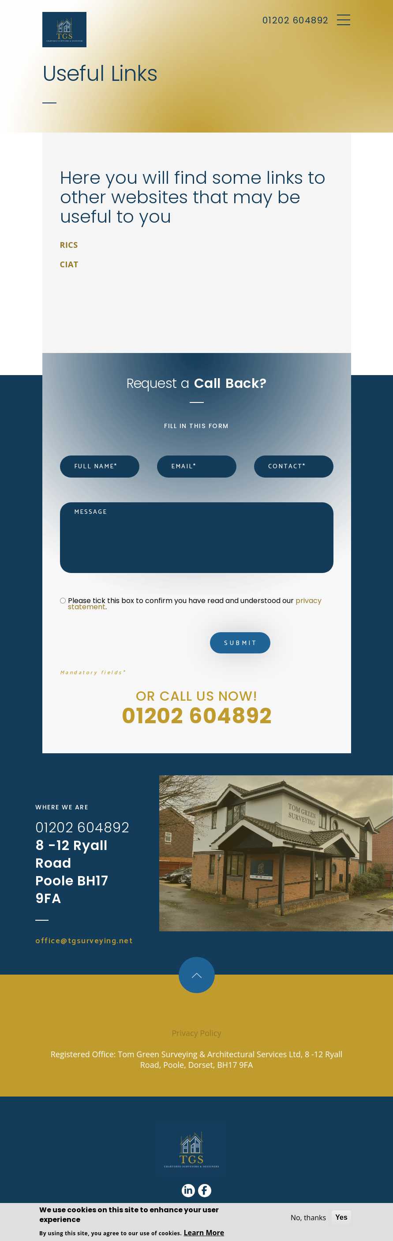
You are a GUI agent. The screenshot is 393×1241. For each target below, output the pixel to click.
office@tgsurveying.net (84, 941)
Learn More (203, 1232)
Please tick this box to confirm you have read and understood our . (195, 604)
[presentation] (127, 645)
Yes (341, 1217)
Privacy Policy (196, 1033)
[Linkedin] (188, 1190)
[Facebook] (204, 1190)
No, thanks (308, 1217)
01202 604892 (295, 20)
